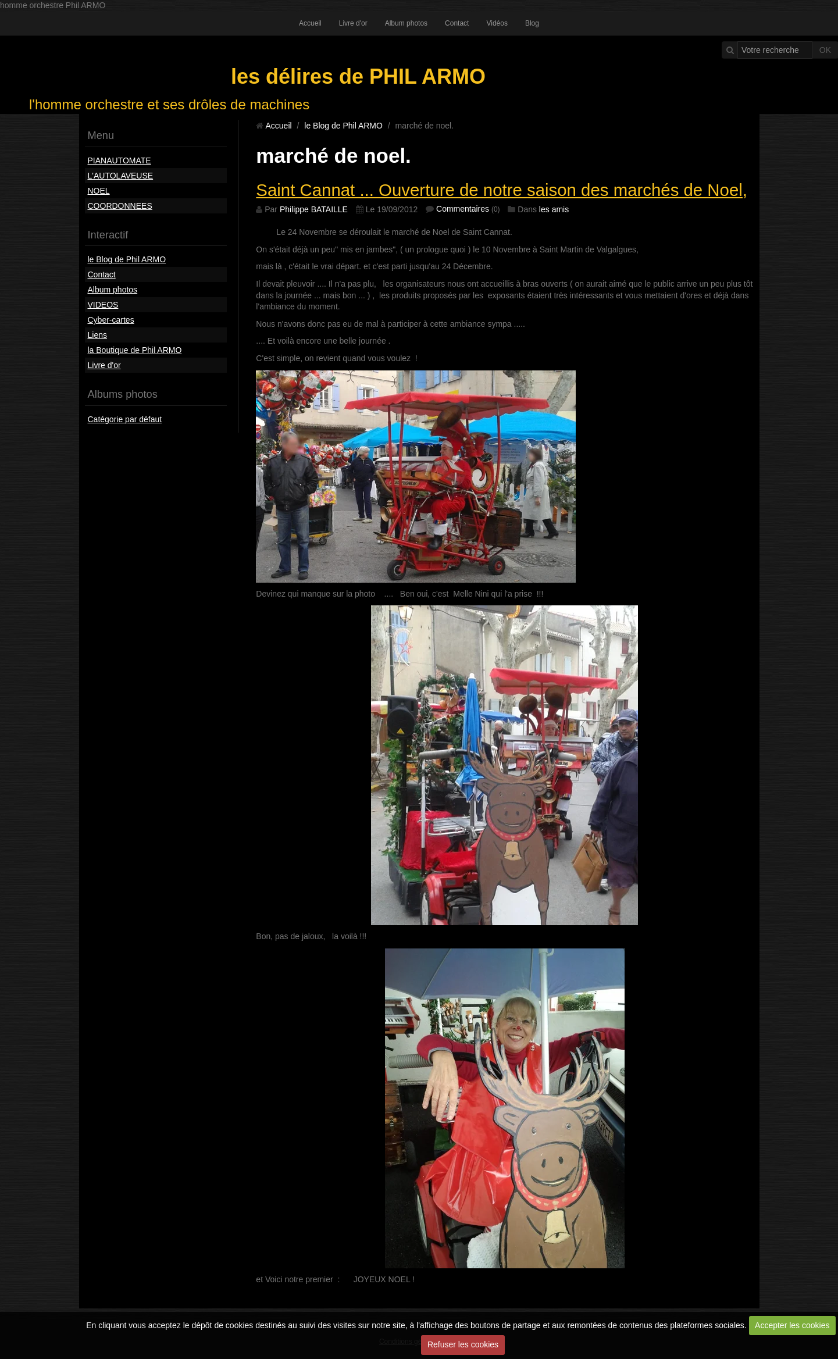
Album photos (406, 23)
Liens (97, 335)
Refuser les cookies (462, 1344)
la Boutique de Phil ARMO (135, 350)
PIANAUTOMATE (119, 160)
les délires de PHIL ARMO (358, 76)
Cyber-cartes (111, 319)
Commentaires (462, 208)
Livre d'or (353, 23)
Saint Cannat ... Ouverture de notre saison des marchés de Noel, (501, 189)
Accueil (310, 23)
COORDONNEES (120, 206)
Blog (532, 23)
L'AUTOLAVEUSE (121, 175)
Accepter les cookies (792, 1325)
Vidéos (496, 23)
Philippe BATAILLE (314, 209)
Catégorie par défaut (125, 419)
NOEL (99, 190)
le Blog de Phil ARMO (127, 259)
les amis (554, 209)
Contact (457, 23)
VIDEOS (103, 304)
